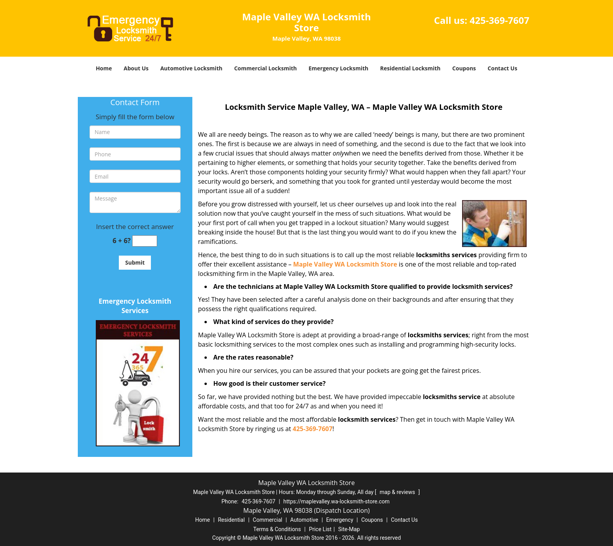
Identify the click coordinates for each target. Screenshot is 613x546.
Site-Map (349, 529)
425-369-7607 (499, 20)
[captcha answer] (144, 241)
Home (104, 68)
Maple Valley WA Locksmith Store (345, 264)
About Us (136, 68)
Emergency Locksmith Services (135, 306)
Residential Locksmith (410, 68)
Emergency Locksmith (338, 68)
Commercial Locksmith (265, 68)
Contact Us (502, 68)
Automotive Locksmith (191, 68)
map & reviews (398, 492)
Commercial (267, 520)
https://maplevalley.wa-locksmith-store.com (336, 501)
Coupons (464, 68)
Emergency (339, 520)
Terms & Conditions (277, 529)
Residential (231, 520)
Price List (320, 529)
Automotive (304, 520)
